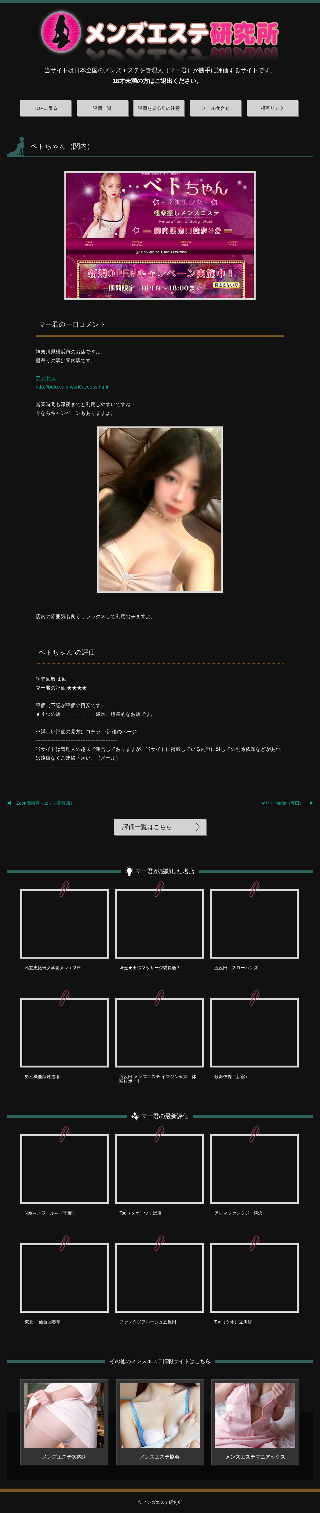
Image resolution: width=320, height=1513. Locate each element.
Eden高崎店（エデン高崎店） (45, 803)
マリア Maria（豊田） (282, 803)
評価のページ (122, 731)
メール (108, 758)
